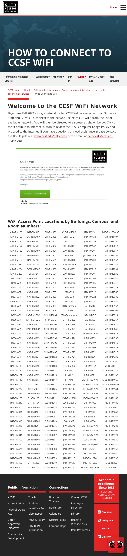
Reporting (57, 76)
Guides (80, 76)
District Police (57, 520)
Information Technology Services (16, 79)
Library (75, 513)
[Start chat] (116, 545)
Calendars (55, 513)
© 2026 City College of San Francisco (106, 494)
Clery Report (35, 513)
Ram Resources (80, 530)
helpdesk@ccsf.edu (100, 136)
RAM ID (69, 79)
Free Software (114, 79)
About (27, 90)
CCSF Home (14, 90)
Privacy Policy (36, 520)
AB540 (11, 497)
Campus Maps (57, 526)
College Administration (46, 90)
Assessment (42, 76)
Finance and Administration (76, 90)
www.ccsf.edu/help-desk (50, 136)
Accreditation (16, 503)
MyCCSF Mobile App (96, 79)
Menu (113, 7)
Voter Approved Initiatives (14, 524)
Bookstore (55, 507)
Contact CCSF (79, 497)
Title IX (32, 497)
